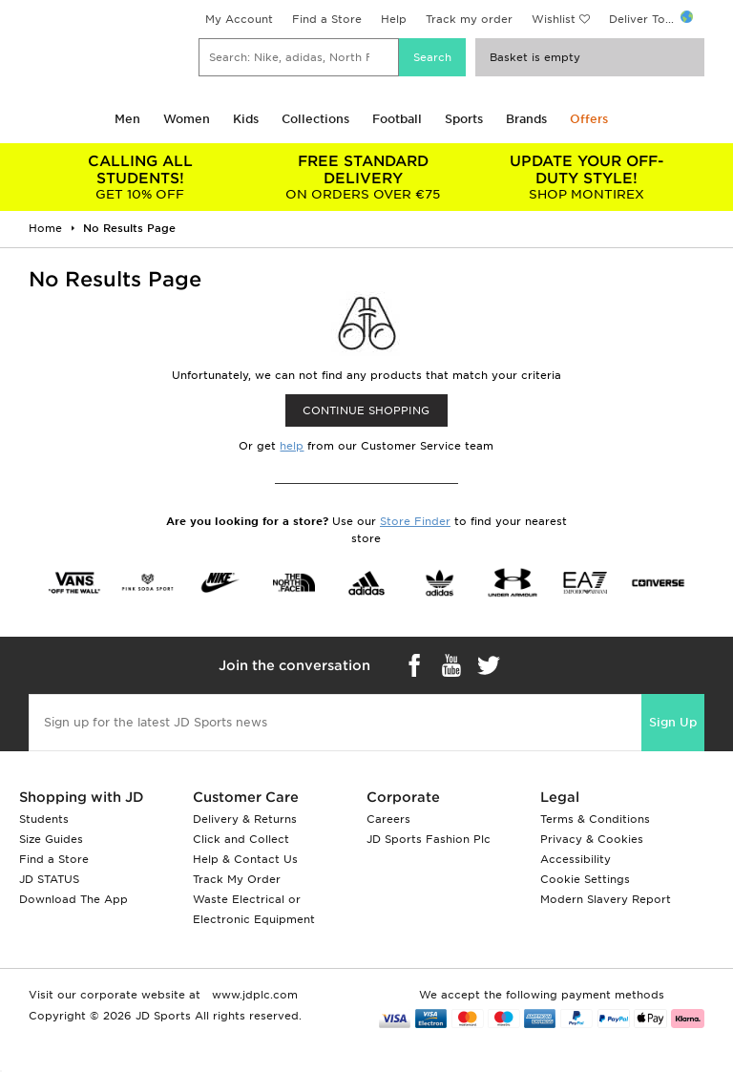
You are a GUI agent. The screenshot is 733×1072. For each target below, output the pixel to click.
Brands (526, 119)
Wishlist (554, 19)
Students (44, 819)
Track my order (469, 19)
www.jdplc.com (253, 994)
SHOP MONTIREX (586, 177)
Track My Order (237, 879)
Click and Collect (241, 839)
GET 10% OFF (140, 177)
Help (394, 19)
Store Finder (415, 521)
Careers (388, 819)
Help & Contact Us (245, 859)
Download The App (73, 899)
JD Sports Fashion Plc (428, 839)
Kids (246, 119)
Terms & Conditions (595, 819)
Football (397, 119)
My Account (239, 19)
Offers (589, 119)
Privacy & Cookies (591, 839)
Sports (464, 119)
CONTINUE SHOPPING (366, 410)
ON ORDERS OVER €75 (363, 177)
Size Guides (51, 839)
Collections (315, 119)
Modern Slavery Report (605, 899)
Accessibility (575, 859)
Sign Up (673, 722)
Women (186, 119)
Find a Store (327, 19)
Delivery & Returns (245, 819)
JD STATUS (49, 879)
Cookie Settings (585, 879)
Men (127, 119)
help (292, 445)
